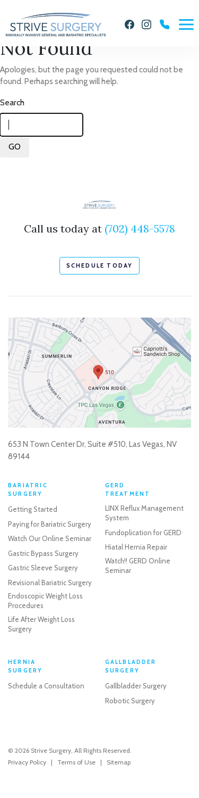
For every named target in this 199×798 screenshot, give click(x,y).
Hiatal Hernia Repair (136, 547)
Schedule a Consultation (46, 685)
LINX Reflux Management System (144, 513)
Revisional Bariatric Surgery (50, 582)
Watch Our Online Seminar (49, 538)
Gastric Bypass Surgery (43, 553)
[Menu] (186, 24)
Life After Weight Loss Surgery (41, 624)
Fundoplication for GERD (143, 532)
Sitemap (119, 762)
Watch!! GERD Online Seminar (137, 565)
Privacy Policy (27, 762)
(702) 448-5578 (140, 228)
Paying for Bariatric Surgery (49, 524)
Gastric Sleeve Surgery (43, 567)
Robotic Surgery (130, 700)
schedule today (99, 265)
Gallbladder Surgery (136, 685)
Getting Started (32, 509)
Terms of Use (76, 762)
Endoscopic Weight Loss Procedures (45, 601)
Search (12, 102)
